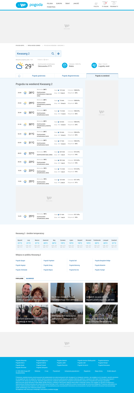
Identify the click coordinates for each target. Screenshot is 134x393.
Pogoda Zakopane (42, 367)
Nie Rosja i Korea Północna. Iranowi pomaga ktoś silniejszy (65, 298)
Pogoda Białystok (21, 360)
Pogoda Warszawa (104, 365)
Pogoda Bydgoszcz (42, 360)
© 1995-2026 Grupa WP (23, 371)
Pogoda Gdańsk (62, 360)
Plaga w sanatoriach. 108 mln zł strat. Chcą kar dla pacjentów (100, 320)
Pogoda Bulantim (100, 265)
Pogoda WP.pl (20, 45)
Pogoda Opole (20, 365)
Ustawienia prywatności (72, 371)
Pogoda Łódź (81, 363)
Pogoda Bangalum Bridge (102, 260)
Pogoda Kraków (41, 363)
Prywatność (56, 371)
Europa (59, 3)
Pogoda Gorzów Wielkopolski (86, 360)
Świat (67, 3)
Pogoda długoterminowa (70, 76)
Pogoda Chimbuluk (21, 270)
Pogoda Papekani (49, 260)
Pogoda (36, 5)
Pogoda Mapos (48, 270)
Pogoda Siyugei (20, 260)
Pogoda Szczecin (83, 365)
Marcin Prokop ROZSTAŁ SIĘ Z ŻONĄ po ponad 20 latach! (30, 298)
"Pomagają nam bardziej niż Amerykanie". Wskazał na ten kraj (64, 318)
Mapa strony (99, 371)
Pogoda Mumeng (74, 265)
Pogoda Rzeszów (62, 365)
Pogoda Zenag (48, 265)
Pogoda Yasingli (100, 270)
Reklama (37, 371)
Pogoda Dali (73, 260)
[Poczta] (96, 5)
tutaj (56, 389)
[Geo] (58, 53)
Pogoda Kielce (20, 363)
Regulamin (87, 371)
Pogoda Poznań (41, 365)
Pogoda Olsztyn (103, 363)
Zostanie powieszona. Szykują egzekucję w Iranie (30, 320)
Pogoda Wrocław (21, 367)
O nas (46, 371)
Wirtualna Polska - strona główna (22, 5)
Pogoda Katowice (103, 360)
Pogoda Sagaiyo (20, 265)
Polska (50, 3)
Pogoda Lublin (61, 363)
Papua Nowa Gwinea (34, 45)
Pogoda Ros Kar (74, 270)
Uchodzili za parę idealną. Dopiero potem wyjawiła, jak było (100, 298)
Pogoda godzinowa (38, 76)
